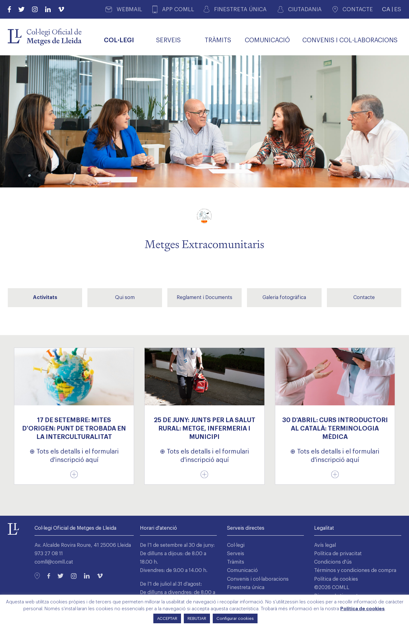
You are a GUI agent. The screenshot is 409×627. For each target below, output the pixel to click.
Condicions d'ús (333, 562)
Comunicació (242, 570)
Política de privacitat (338, 553)
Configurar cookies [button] (235, 618)
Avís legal (325, 545)
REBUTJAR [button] (197, 618)
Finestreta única (245, 587)
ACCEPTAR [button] (167, 618)
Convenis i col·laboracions (258, 579)
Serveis (235, 553)
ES (397, 9)
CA (386, 9)
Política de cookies (336, 579)
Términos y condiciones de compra (355, 570)
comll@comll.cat (54, 562)
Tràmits (235, 562)
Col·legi (235, 545)
